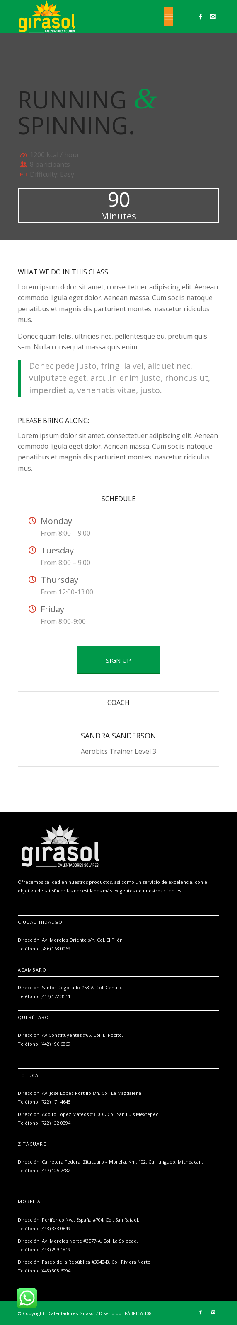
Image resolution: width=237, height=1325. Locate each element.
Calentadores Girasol (71, 1313)
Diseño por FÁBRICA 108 (125, 1313)
